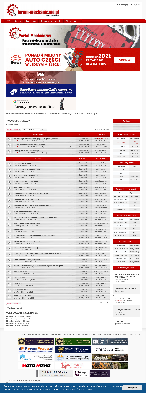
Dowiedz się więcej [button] (85, 389)
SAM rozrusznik (19, 278)
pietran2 (118, 312)
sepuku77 (102, 259)
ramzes (19, 244)
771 (131, 147)
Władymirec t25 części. (22, 290)
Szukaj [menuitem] (18, 21)
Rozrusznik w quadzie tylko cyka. (27, 242)
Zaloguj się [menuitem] (135, 5)
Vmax (19, 298)
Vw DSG (118, 290)
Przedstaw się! (121, 252)
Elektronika (121, 262)
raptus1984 (17, 125)
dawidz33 (20, 250)
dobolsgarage (101, 223)
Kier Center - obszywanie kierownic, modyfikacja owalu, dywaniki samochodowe (127, 276)
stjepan (102, 277)
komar (19, 268)
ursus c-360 (18, 284)
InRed (121, 153)
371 (131, 156)
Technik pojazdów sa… (121, 232)
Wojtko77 (102, 211)
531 (131, 153)
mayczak (20, 195)
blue (101, 289)
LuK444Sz (20, 256)
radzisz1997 (121, 170)
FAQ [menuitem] (9, 21)
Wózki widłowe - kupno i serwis (26, 211)
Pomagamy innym (121, 235)
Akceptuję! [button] (132, 388)
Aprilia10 (20, 202)
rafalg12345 (21, 226)
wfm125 (19, 232)
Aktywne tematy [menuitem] (72, 21)
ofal (18, 238)
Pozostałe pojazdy (18, 120)
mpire (19, 171)
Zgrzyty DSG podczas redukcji (125, 288)
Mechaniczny (21, 141)
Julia (121, 179)
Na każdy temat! (121, 258)
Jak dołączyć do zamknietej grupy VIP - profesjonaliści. (36, 139)
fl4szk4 (19, 280)
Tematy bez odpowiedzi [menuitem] (51, 21)
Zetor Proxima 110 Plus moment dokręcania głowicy (34, 235)
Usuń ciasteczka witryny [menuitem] (111, 334)
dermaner (20, 183)
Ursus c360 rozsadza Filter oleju (26, 223)
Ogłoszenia (45, 141)
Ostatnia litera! (121, 229)
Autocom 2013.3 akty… (121, 199)
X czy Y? (121, 206)
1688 (134, 141)
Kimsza (19, 208)
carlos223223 (121, 156)
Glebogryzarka (19, 229)
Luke (121, 176)
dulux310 (20, 220)
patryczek (20, 262)
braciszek (102, 265)
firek (18, 292)
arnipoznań (121, 150)
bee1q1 (101, 235)
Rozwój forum (46, 153)
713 (131, 150)
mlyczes (121, 183)
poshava (102, 144)
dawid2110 (121, 147)
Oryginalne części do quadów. (25, 175)
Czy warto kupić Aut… (121, 196)
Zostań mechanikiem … (121, 202)
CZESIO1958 (102, 271)
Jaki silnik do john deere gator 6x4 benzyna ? (32, 205)
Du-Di (102, 253)
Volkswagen (125, 290)
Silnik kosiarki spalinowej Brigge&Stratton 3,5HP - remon (37, 254)
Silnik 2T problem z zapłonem (25, 181)
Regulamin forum (128, 300)
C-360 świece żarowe (22, 296)
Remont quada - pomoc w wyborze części (30, 193)
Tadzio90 (102, 150)
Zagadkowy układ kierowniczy (25, 248)
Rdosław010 (21, 214)
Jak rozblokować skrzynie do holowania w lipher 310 (35, 217)
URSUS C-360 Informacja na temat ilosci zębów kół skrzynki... (38, 266)
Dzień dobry (119, 321)
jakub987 (20, 189)
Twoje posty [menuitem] (31, 21)
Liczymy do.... (121, 209)
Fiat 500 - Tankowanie (22, 163)
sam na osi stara (20, 272)
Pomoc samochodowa (121, 249)
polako (19, 274)
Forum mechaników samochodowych (28, 381)
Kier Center (118, 279)
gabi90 (102, 163)
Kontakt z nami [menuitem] (96, 334)
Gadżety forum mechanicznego (26, 151)
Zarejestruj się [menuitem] (122, 5)
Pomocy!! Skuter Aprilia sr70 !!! (26, 199)
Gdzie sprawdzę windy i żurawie (26, 260)
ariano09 (20, 165)
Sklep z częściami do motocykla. (26, 169)
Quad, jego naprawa (21, 187)
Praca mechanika (121, 255)
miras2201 (101, 241)
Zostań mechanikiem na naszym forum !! (30, 145)
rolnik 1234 (20, 286)
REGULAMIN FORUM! (122, 299)
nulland (121, 173)
